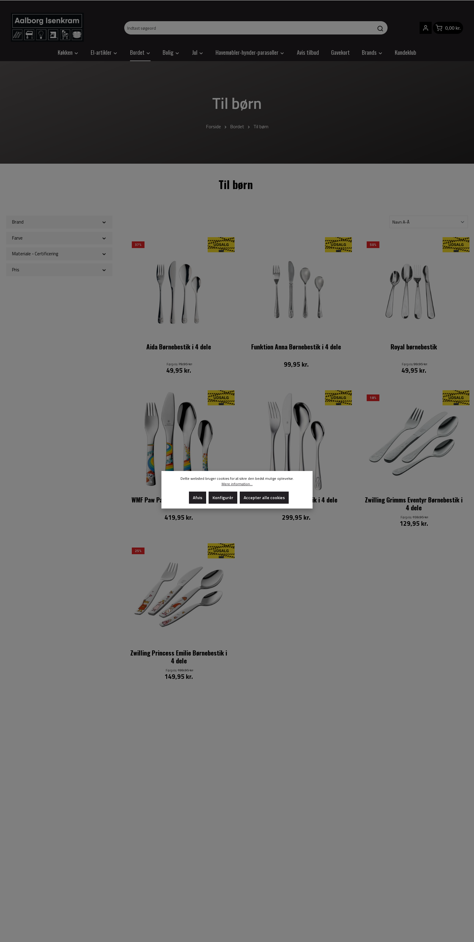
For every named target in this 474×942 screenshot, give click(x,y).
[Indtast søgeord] (249, 27)
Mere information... (237, 484)
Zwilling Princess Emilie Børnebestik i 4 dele (178, 657)
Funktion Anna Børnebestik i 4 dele (296, 347)
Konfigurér (223, 497)
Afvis (197, 497)
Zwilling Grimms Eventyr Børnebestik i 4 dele (414, 504)
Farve (59, 237)
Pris (59, 269)
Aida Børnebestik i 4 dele (178, 347)
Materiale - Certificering (59, 253)
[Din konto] (426, 28)
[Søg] (380, 27)
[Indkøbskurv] (448, 28)
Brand (59, 221)
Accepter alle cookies (264, 497)
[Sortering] (428, 222)
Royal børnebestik (414, 347)
